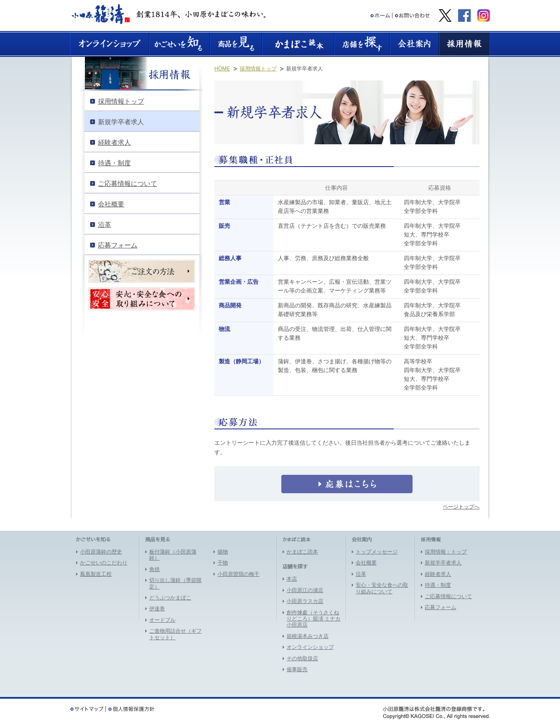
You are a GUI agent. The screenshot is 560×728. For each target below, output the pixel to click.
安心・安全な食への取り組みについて (382, 588)
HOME (222, 69)
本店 (292, 579)
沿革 (361, 574)
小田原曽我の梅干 (238, 574)
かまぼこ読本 (302, 552)
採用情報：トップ (446, 552)
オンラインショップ (310, 647)
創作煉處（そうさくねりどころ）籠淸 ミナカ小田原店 (313, 619)
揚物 (222, 552)
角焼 (154, 569)
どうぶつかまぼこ (170, 598)
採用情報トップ (258, 69)
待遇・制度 (438, 585)
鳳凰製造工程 (96, 574)
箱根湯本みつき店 (308, 636)
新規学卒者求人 (443, 563)
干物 (222, 563)
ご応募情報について (448, 596)
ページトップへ (461, 507)
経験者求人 (438, 574)
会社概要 (366, 563)
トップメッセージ (377, 552)
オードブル (162, 620)
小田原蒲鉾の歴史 (101, 552)
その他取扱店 (302, 658)
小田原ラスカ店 (305, 601)
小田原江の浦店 (305, 590)
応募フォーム (440, 607)
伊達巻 (157, 609)
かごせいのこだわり (103, 563)
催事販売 (297, 669)
